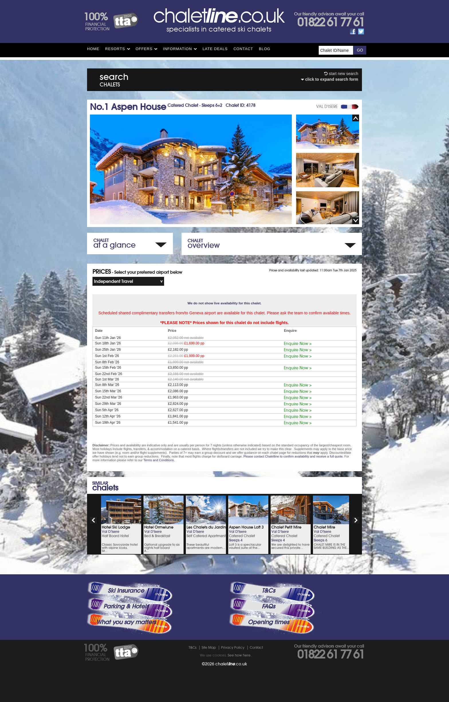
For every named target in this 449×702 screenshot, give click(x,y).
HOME (93, 49)
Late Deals (215, 49)
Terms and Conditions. (159, 460)
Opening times (268, 622)
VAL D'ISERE (327, 106)
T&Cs (268, 590)
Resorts (115, 49)
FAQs (268, 606)
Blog (264, 49)
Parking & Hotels (125, 606)
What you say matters (126, 622)
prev (93, 520)
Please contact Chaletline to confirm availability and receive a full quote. (293, 456)
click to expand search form (329, 79)
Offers (144, 49)
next (355, 520)
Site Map (209, 647)
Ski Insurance (126, 590)
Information (177, 49)
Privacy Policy (233, 647)
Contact (243, 49)
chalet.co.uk (231, 663)
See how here (239, 655)
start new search (341, 73)
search (114, 79)
